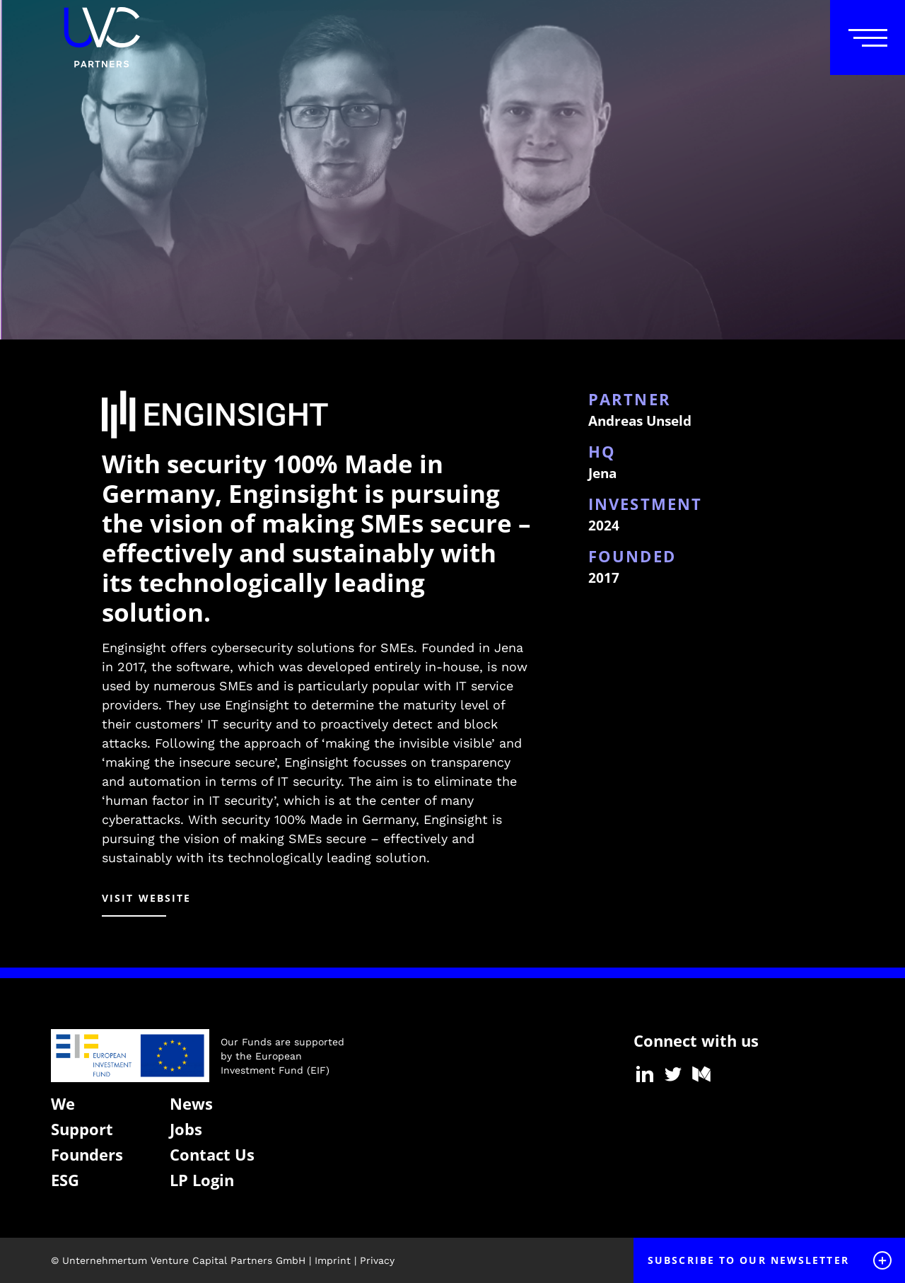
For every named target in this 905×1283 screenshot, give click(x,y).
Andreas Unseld (639, 420)
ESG (65, 1180)
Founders (87, 1154)
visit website (146, 898)
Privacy (377, 1260)
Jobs (186, 1129)
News (191, 1103)
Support (82, 1129)
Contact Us (212, 1154)
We (63, 1103)
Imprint (333, 1260)
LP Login (202, 1180)
